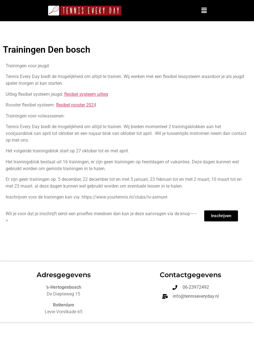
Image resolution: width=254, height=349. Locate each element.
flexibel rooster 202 (75, 105)
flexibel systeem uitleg (86, 94)
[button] (204, 10)
